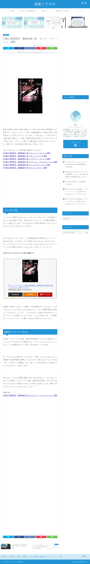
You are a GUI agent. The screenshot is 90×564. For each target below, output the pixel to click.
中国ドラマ (45, 11)
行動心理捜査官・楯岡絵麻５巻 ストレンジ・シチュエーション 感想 (30, 162)
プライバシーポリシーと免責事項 (13, 561)
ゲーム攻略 (10, 11)
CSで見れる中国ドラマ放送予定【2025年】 (75, 183)
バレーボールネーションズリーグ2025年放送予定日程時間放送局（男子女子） (76, 164)
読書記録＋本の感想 (62, 11)
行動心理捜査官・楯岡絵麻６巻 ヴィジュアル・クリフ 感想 (27, 165)
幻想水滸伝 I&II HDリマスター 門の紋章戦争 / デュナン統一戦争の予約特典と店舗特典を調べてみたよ (76, 174)
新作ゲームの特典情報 (28, 11)
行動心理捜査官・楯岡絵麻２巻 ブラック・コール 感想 (25, 156)
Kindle (30, 294)
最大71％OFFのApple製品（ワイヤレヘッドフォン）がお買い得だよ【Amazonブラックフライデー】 (76, 191)
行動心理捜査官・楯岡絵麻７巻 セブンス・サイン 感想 (25, 168)
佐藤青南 (6, 35)
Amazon (15, 294)
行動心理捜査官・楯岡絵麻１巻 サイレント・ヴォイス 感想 (27, 153)
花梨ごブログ (45, 4)
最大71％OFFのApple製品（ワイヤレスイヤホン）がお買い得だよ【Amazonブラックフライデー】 (76, 201)
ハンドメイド (79, 11)
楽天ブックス (45, 294)
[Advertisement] (30, 64)
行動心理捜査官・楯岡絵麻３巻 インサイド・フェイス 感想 (27, 159)
